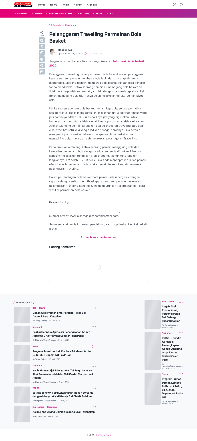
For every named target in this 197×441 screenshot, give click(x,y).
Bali (34, 307)
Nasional (37, 327)
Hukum (78, 4)
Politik (65, 4)
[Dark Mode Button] (175, 4)
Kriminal (92, 4)
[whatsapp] (42, 53)
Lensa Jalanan (103, 434)
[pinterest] (42, 65)
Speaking (52, 406)
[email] (42, 72)
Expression (38, 406)
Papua (35, 387)
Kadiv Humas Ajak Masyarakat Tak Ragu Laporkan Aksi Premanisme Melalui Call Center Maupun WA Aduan (63, 374)
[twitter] (42, 46)
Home (42, 4)
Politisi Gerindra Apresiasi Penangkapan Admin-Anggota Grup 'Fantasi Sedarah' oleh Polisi (172, 348)
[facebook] (42, 40)
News (53, 4)
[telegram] (42, 59)
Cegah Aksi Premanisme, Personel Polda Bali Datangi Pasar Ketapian (171, 313)
